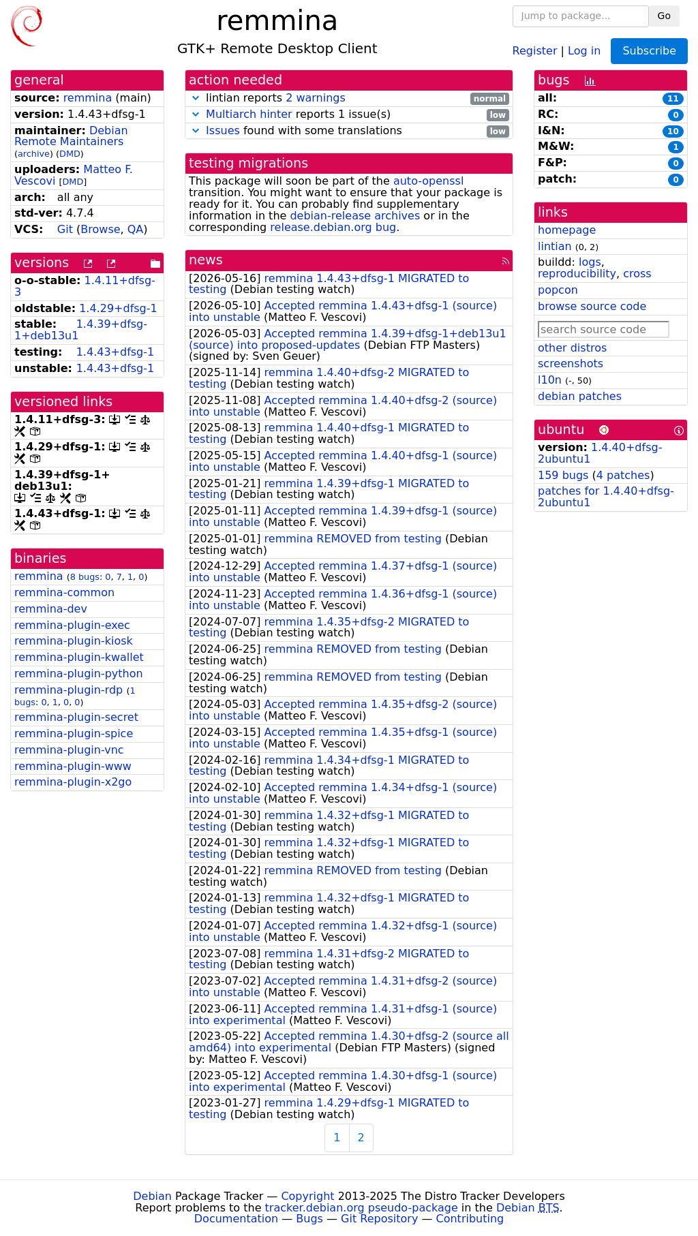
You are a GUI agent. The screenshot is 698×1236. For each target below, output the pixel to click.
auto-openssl (428, 180)
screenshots (570, 363)
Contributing (470, 1218)
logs (590, 262)
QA (135, 229)
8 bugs (85, 577)
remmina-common (64, 592)
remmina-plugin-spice (73, 733)
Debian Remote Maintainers (71, 136)
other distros (572, 347)
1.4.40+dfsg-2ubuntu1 (600, 453)
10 (673, 131)
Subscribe (649, 50)
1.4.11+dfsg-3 (84, 286)
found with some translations (349, 131)
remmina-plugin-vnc (69, 749)
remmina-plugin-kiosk (73, 640)
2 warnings (316, 97)
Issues (223, 130)
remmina (87, 97)
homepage (567, 229)
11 (673, 99)
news (206, 260)
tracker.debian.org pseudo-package (361, 1207)
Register (535, 50)
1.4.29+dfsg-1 (118, 308)
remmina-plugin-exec (72, 625)
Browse (100, 229)
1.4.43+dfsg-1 (115, 351)
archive (34, 154)
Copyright (307, 1196)
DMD (69, 154)
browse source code (592, 306)
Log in (584, 50)
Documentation (236, 1218)
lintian (555, 246)
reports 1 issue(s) (349, 115)
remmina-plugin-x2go (73, 781)
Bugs (309, 1218)
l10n (550, 379)
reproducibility (577, 273)
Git (65, 229)
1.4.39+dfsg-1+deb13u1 (80, 330)
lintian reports (349, 98)
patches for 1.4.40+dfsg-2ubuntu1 (606, 496)
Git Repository (379, 1218)
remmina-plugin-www (73, 766)
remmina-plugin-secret (76, 717)
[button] (195, 97)
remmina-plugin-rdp (68, 689)
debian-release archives (355, 215)
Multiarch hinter (249, 114)
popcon (558, 289)
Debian (152, 1196)
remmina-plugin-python (78, 673)
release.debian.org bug (333, 227)
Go (664, 15)
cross (637, 273)
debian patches (580, 396)
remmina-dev (50, 608)
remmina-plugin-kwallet (79, 657)
